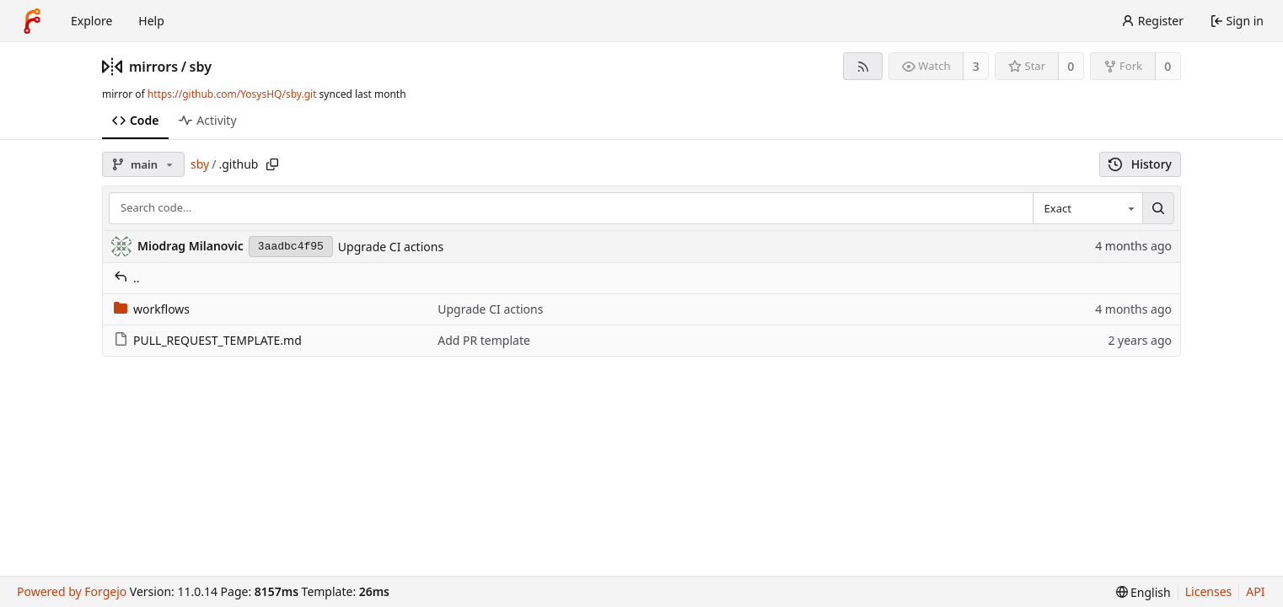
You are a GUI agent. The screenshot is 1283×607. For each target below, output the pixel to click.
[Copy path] (272, 164)
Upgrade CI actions (390, 247)
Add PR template (484, 340)
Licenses (1208, 591)
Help (151, 21)
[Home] (32, 21)
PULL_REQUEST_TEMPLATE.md (208, 340)
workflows (152, 309)
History (1140, 164)
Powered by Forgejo (71, 591)
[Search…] (1158, 208)
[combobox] (1087, 208)
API (1255, 591)
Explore (91, 21)
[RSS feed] (863, 66)
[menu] (1143, 592)
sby (201, 66)
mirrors (153, 66)
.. (127, 278)
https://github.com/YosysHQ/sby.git (232, 94)
